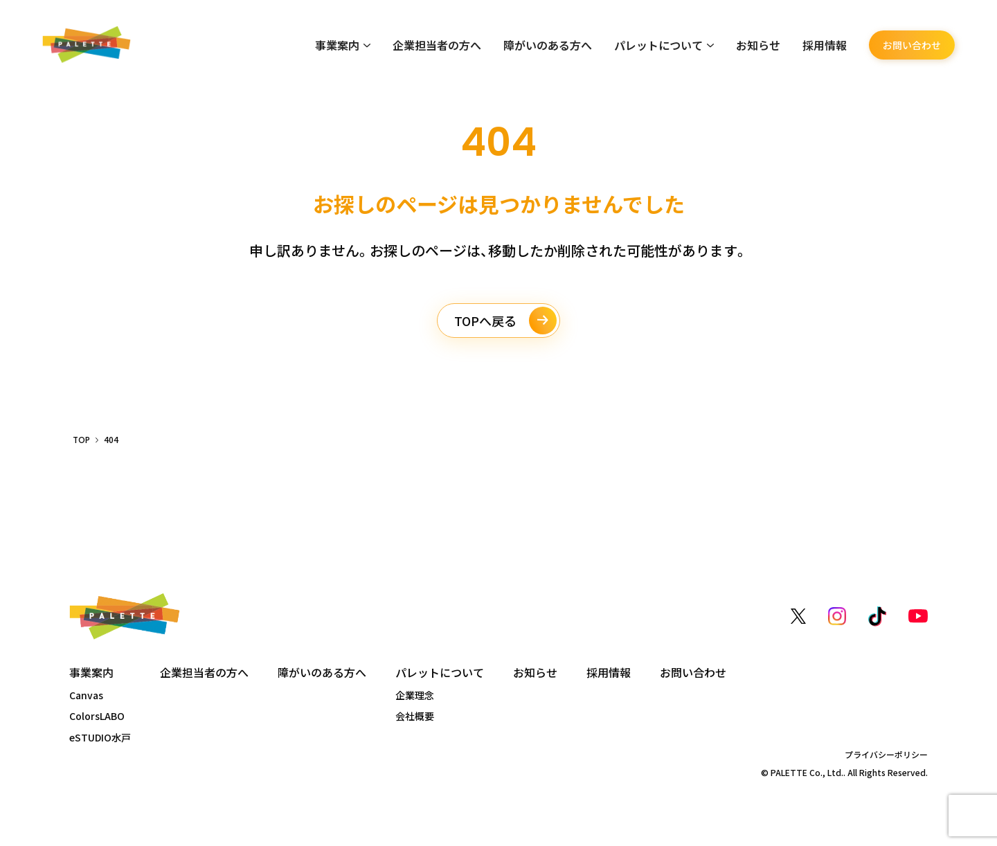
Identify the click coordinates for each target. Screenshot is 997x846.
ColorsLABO (97, 716)
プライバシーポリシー (886, 754)
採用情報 (824, 45)
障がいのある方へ (547, 45)
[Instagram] (837, 616)
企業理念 (414, 695)
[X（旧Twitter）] (798, 616)
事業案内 (342, 45)
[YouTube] (918, 616)
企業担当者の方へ (437, 45)
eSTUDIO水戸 (100, 737)
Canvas (86, 695)
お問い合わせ (912, 45)
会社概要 (414, 716)
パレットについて (664, 45)
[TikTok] (877, 616)
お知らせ (758, 45)
